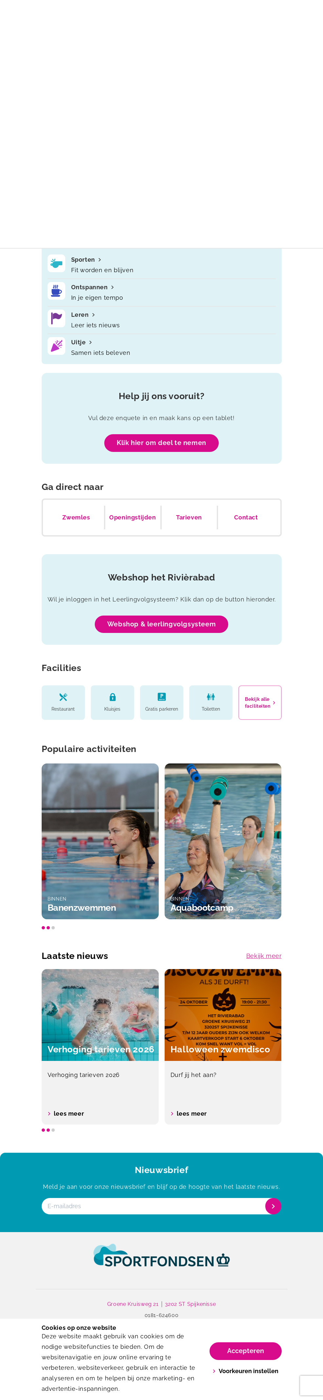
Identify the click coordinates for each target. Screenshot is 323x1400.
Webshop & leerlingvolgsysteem (161, 624)
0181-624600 (162, 1315)
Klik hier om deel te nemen (161, 443)
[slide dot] (43, 927)
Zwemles (76, 517)
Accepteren (245, 1351)
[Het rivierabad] (102, 12)
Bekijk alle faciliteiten (260, 702)
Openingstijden (132, 517)
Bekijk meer (264, 955)
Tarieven (189, 517)
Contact (246, 517)
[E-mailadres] (161, 1206)
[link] (161, 1261)
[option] (100, 841)
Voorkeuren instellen (245, 1371)
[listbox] (162, 841)
